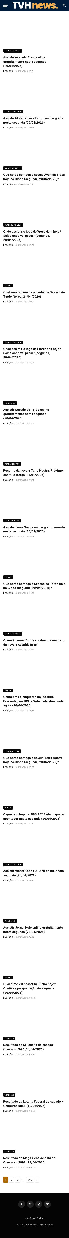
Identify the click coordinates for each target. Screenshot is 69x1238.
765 (30, 1180)
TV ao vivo (10, 403)
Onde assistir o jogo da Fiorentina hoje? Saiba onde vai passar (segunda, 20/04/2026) (32, 353)
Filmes (8, 286)
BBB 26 (8, 690)
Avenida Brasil (13, 51)
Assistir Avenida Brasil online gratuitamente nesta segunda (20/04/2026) (24, 61)
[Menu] (5, 5)
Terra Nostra (12, 464)
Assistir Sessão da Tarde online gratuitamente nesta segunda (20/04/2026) (26, 414)
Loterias (9, 1038)
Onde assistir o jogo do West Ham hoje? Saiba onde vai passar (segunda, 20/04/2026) (32, 236)
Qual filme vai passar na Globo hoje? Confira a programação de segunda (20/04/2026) (29, 988)
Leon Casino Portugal (34, 1218)
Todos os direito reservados (38, 1224)
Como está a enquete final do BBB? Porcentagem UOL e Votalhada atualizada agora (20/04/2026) (33, 701)
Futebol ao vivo (13, 112)
